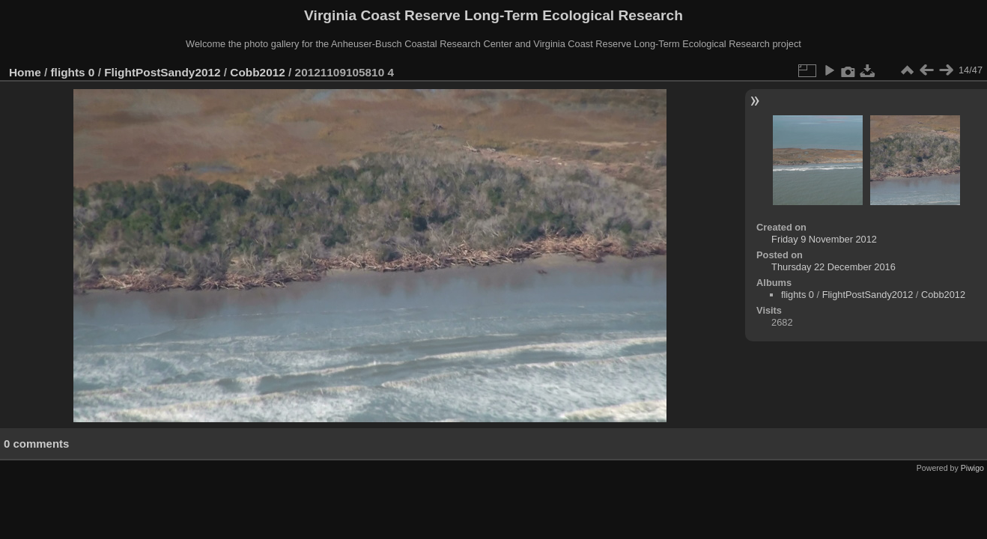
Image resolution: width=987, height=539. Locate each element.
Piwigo (972, 467)
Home (25, 72)
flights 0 (73, 72)
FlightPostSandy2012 (162, 72)
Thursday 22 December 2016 (833, 266)
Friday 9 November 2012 (824, 239)
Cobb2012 (257, 72)
